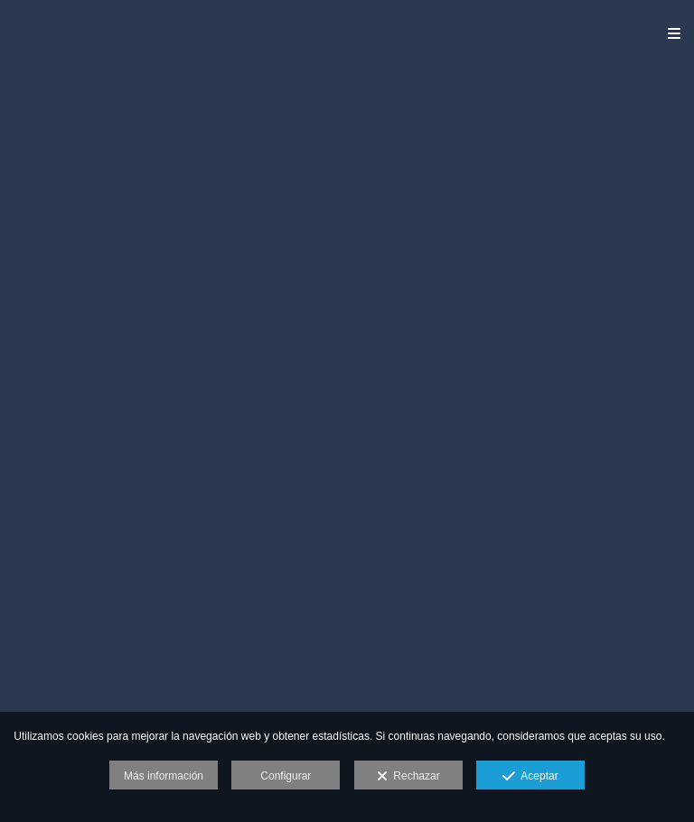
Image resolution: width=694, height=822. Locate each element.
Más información (163, 776)
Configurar (285, 776)
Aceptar (530, 777)
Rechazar (408, 777)
